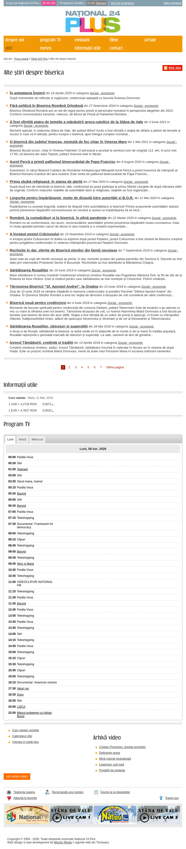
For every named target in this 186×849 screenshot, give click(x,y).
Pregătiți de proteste (112, 770)
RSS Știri (175, 68)
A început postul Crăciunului (34, 234)
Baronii (21, 493)
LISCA (21, 706)
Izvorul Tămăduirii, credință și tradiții (41, 342)
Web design (15, 842)
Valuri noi (23, 688)
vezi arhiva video (17, 776)
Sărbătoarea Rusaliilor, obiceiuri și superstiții (49, 326)
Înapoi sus (172, 798)
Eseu (20, 694)
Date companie (173, 2)
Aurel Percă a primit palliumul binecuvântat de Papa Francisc (62, 162)
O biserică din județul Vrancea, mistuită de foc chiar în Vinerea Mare (68, 142)
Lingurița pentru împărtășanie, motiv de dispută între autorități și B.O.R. (71, 198)
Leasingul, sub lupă (111, 764)
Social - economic (102, 93)
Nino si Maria (25, 563)
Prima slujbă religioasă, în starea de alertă (46, 181)
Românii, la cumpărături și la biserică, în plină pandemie (58, 218)
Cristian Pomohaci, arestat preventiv (122, 747)
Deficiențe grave (109, 753)
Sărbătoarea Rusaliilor (29, 270)
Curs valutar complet (25, 730)
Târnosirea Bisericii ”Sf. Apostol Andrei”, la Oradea (54, 286)
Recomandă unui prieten (68, 792)
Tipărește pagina (24, 792)
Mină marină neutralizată (115, 758)
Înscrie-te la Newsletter (115, 792)
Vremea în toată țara (25, 742)
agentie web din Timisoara (92, 842)
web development (37, 842)
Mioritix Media (63, 842)
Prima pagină (21, 59)
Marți (22, 439)
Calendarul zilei (22, 736)
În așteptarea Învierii (27, 93)
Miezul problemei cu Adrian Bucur (34, 714)
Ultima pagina (115, 367)
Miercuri (37, 439)
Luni (10, 439)
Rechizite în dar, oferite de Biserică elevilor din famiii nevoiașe (63, 250)
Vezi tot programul (122, 3)
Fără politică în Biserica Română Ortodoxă (46, 105)
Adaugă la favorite (25, 798)
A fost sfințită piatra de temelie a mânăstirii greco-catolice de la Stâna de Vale (76, 122)
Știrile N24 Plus (39, 59)
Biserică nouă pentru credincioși (38, 303)
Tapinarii (100, 3)
